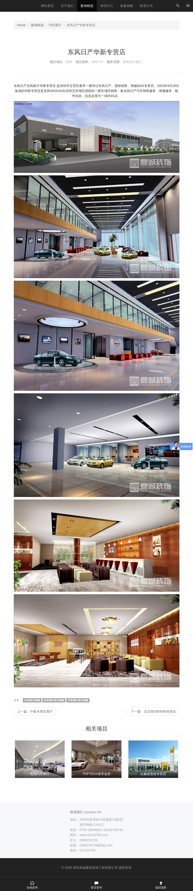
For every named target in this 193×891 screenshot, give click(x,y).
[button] (32, 885)
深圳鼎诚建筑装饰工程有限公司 (18, 5)
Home (21, 25)
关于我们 (67, 6)
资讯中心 (106, 6)
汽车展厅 (55, 25)
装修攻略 (126, 6)
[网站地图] (188, 5)
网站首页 (47, 6)
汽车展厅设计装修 (78, 700)
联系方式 (146, 6)
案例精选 (87, 6)
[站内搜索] (178, 5)
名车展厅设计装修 (54, 700)
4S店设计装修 (32, 700)
